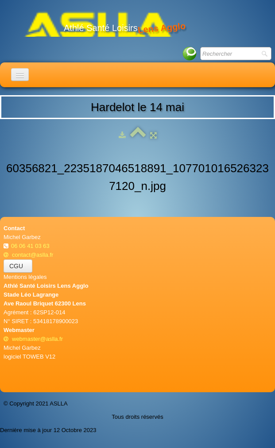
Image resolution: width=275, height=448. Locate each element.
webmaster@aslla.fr (33, 339)
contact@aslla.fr (28, 254)
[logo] (98, 23)
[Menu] (20, 74)
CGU (18, 266)
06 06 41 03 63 (31, 246)
